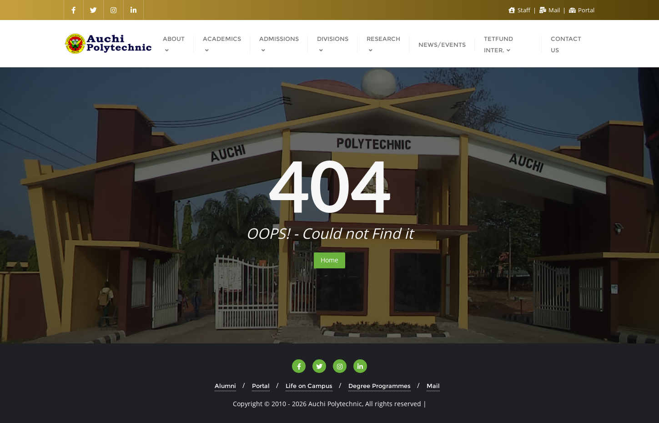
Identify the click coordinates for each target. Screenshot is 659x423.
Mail (550, 10)
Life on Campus (309, 385)
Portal (581, 10)
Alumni (225, 385)
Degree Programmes (379, 385)
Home (329, 260)
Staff (520, 10)
